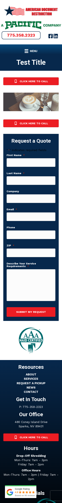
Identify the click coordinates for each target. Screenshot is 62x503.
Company (13, 191)
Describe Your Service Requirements (21, 265)
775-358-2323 (33, 407)
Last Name (15, 173)
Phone (11, 227)
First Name (16, 155)
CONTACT (31, 391)
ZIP (10, 245)
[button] (21, 35)
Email (12, 209)
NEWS (31, 387)
